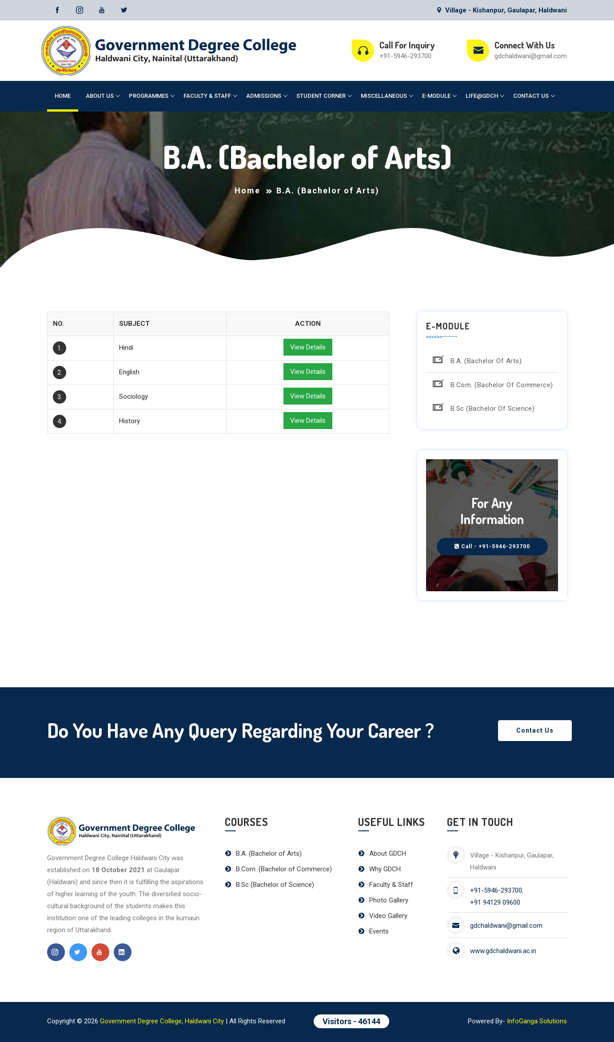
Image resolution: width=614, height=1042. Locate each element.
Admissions (263, 95)
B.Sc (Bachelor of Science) (482, 407)
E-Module (436, 95)
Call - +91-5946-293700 (492, 546)
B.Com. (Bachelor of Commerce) (492, 383)
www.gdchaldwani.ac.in (503, 951)
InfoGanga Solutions (537, 1021)
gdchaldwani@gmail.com (530, 56)
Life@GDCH (482, 95)
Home (63, 95)
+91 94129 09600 (495, 902)
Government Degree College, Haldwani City (162, 1021)
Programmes (148, 95)
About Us (100, 95)
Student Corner (321, 95)
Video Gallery (382, 916)
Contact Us (531, 95)
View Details (308, 347)
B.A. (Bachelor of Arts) (476, 359)
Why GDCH (379, 869)
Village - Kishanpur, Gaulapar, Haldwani (501, 10)
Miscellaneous (384, 95)
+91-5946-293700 (405, 56)
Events (373, 931)
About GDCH (382, 854)
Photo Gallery (383, 900)
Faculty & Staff (207, 95)
